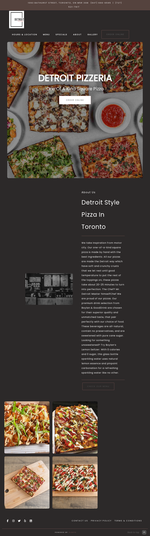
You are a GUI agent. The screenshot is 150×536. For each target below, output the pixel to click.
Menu (46, 34)
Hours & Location (24, 34)
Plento (72, 532)
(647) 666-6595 (100, 3)
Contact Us (80, 520)
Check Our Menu (98, 386)
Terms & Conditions (128, 520)
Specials (61, 34)
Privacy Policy (101, 520)
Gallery (92, 34)
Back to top (137, 532)
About (77, 34)
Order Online (115, 34)
